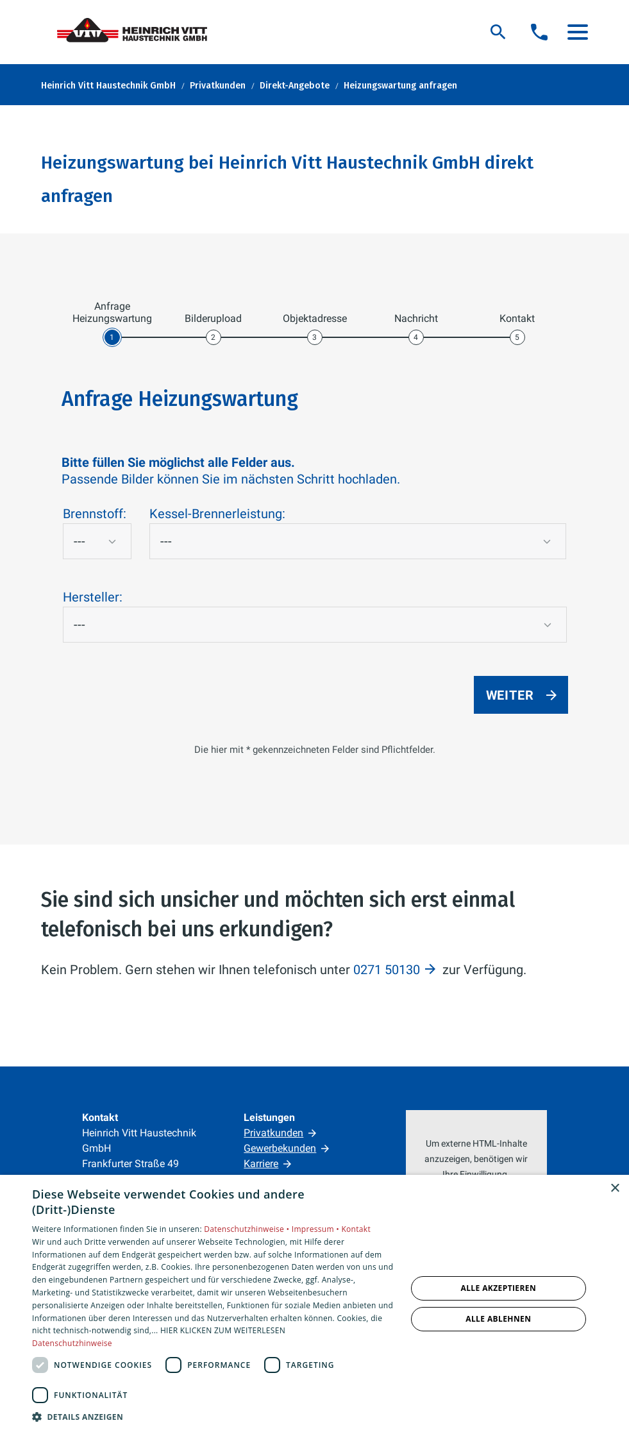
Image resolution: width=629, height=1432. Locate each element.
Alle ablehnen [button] (498, 1318)
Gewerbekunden (280, 1148)
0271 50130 (386, 969)
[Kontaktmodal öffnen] (539, 32)
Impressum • (317, 1229)
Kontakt (356, 1229)
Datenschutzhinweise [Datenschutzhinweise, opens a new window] (72, 1343)
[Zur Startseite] (137, 32)
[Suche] (498, 32)
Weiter (510, 695)
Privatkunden (273, 1133)
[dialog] (314, 1303)
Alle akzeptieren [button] (499, 1288)
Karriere (261, 1164)
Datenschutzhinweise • (247, 1229)
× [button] (614, 1188)
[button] (577, 32)
